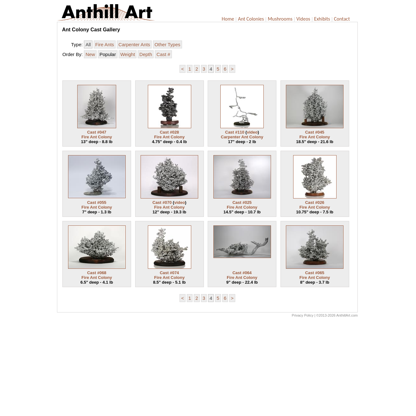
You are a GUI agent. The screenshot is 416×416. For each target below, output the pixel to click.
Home (228, 19)
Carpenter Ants (134, 44)
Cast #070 (162, 202)
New (90, 54)
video (252, 132)
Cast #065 (315, 272)
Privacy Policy (302, 315)
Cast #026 (315, 202)
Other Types (167, 44)
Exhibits (322, 19)
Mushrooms (280, 19)
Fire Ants (104, 44)
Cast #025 (242, 202)
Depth (145, 54)
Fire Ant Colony (96, 137)
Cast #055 (96, 202)
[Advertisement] (207, 368)
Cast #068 (96, 272)
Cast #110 (234, 132)
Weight (127, 54)
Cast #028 (169, 132)
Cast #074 (169, 272)
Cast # (163, 54)
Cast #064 (242, 272)
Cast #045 (315, 132)
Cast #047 (96, 132)
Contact (342, 19)
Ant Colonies (251, 19)
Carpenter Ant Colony (242, 137)
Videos (303, 19)
